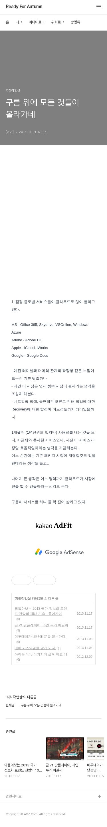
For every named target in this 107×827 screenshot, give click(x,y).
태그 (19, 22)
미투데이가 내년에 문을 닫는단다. (40, 637)
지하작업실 (23, 599)
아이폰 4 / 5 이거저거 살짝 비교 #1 (41, 654)
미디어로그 (37, 22)
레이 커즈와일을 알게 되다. (35, 648)
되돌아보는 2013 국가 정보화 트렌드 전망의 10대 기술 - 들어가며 (41, 611)
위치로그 (57, 22)
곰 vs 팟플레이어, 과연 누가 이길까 (41, 625)
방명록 (75, 22)
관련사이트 (13, 796)
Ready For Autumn (24, 6)
